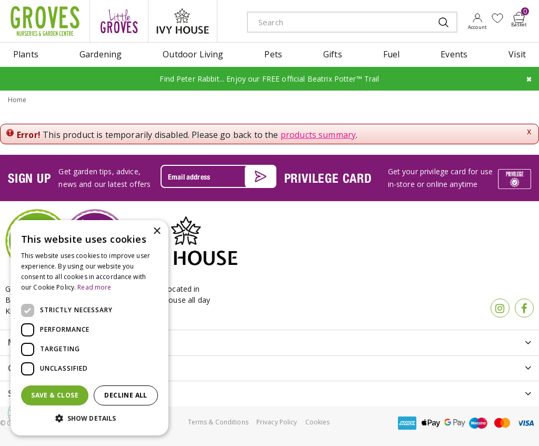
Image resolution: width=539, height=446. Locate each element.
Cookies (317, 422)
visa (525, 423)
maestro (478, 423)
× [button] (157, 231)
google (454, 423)
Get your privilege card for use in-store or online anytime (440, 177)
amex (407, 423)
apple (431, 423)
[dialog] (89, 327)
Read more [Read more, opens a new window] (94, 287)
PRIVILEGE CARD (328, 178)
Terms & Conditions (218, 422)
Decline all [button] (125, 395)
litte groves (119, 21)
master (502, 423)
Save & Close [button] (54, 395)
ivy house (182, 21)
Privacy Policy (276, 422)
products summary (318, 135)
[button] (89, 418)
